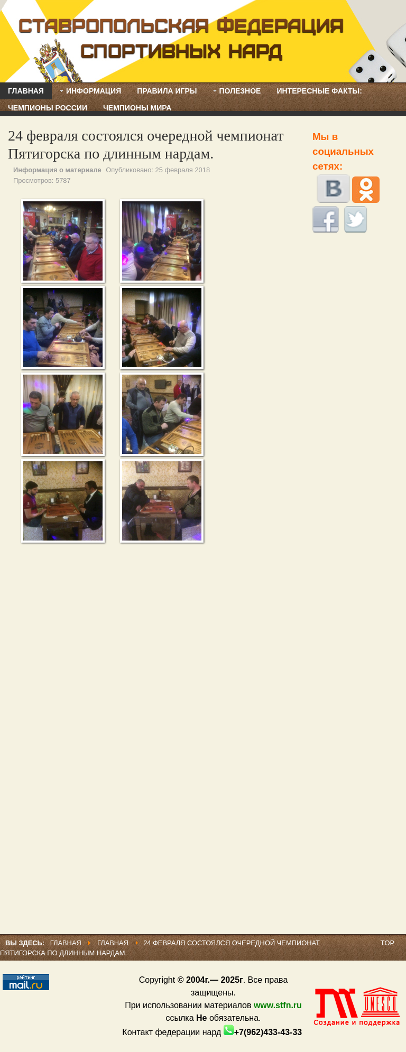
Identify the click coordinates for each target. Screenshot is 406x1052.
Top (387, 943)
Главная (65, 943)
